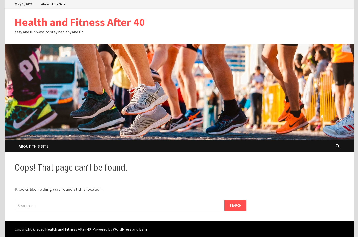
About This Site (53, 4)
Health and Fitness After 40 (80, 22)
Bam (143, 229)
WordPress (122, 229)
